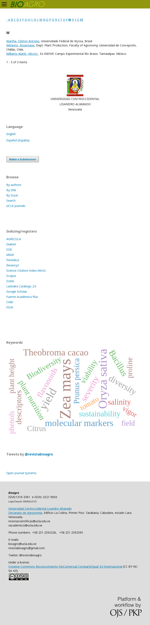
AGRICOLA (13, 239)
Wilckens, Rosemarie (20, 45)
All (81, 20)
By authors (13, 185)
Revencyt (12, 265)
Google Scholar (16, 291)
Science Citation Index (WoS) (26, 270)
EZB (9, 249)
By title (11, 190)
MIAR (10, 255)
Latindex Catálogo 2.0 (21, 286)
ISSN (9, 307)
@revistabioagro (39, 454)
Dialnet (11, 244)
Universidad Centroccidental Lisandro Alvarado (40, 509)
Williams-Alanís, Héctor (22, 54)
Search (11, 201)
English (11, 134)
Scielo (10, 281)
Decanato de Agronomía (25, 513)
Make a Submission (22, 159)
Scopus (11, 276)
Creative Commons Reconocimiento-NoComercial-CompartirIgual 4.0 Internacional (65, 566)
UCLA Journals (15, 206)
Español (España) (18, 140)
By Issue (12, 195)
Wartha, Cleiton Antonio (22, 41)
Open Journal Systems (21, 473)
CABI (9, 302)
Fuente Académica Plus (22, 297)
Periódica (12, 260)
